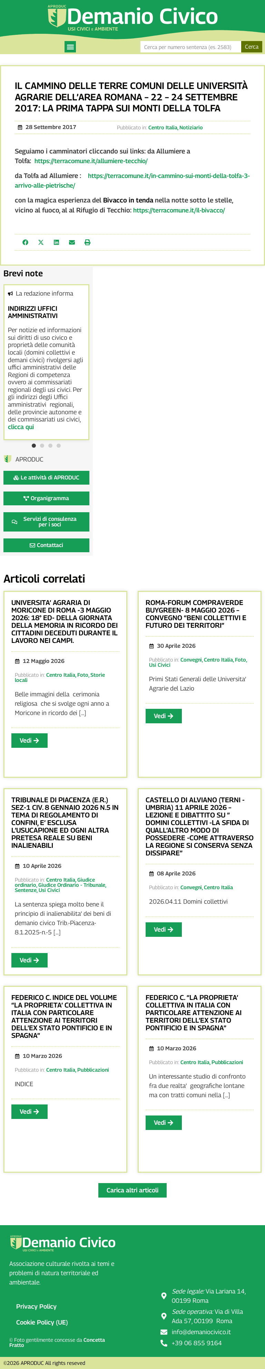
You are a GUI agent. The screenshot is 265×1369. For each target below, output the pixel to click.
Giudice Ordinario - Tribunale (71, 885)
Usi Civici (159, 665)
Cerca (251, 46)
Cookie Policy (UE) (42, 1322)
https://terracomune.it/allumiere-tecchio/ (91, 161)
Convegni (191, 659)
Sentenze (26, 890)
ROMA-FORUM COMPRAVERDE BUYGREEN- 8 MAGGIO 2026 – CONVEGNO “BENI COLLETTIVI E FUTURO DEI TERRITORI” (196, 613)
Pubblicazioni (93, 1070)
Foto (82, 675)
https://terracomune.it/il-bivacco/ (179, 210)
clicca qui (21, 426)
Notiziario (191, 127)
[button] (70, 46)
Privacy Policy (36, 1306)
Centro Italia (162, 127)
